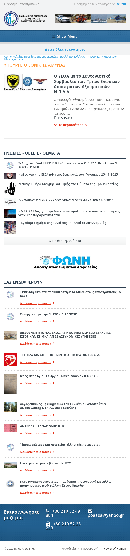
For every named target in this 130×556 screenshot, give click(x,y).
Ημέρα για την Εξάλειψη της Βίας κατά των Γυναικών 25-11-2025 (68, 174)
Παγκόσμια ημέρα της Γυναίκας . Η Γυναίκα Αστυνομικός (62, 223)
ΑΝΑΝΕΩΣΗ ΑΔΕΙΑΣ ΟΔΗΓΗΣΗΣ (42, 426)
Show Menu (64, 36)
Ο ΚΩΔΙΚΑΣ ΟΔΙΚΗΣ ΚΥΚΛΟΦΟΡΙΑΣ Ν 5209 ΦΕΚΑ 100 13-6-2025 (66, 200)
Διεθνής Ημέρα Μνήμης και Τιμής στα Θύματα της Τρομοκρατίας (68, 184)
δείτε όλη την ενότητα (65, 241)
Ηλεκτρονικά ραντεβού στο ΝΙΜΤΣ (45, 463)
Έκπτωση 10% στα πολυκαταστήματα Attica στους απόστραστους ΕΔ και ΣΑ (70, 294)
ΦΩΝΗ (121, 4)
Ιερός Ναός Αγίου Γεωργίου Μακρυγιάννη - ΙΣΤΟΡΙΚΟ (59, 376)
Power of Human (115, 548)
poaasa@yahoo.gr (106, 515)
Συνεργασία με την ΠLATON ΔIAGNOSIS (48, 314)
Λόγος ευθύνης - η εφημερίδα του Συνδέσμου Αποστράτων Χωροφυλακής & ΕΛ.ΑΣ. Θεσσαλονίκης (63, 406)
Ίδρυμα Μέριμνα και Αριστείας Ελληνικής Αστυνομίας (60, 445)
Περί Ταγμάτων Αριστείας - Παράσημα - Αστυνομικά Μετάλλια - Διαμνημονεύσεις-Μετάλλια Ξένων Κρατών (66, 483)
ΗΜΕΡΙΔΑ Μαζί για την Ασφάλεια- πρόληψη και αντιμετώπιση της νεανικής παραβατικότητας (69, 213)
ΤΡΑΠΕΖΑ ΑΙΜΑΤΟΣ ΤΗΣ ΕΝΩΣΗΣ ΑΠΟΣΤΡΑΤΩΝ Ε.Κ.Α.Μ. (60, 355)
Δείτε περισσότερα (70, 125)
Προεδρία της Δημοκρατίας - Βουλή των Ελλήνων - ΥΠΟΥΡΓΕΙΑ (63, 56)
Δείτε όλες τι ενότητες (65, 49)
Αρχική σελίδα (13, 56)
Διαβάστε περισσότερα (37, 303)
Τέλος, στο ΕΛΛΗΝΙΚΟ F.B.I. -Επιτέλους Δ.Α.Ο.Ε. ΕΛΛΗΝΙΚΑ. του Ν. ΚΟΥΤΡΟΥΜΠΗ (68, 165)
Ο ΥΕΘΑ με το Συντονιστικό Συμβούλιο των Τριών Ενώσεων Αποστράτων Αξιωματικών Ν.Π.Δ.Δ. (87, 83)
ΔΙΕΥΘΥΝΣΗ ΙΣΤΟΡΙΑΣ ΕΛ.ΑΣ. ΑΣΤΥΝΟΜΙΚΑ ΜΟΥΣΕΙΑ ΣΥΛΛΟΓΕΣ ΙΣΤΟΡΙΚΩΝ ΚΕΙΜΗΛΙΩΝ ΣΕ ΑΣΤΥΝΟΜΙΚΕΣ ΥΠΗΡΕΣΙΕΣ (65, 334)
